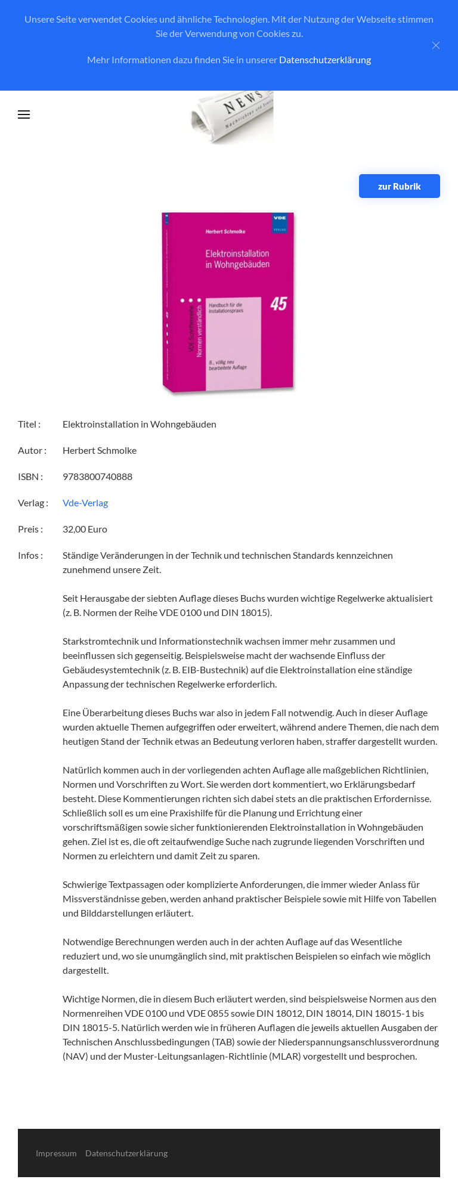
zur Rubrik (399, 186)
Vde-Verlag (85, 502)
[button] (24, 114)
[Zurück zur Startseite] (229, 115)
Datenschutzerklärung (325, 59)
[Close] (436, 45)
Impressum (56, 1153)
